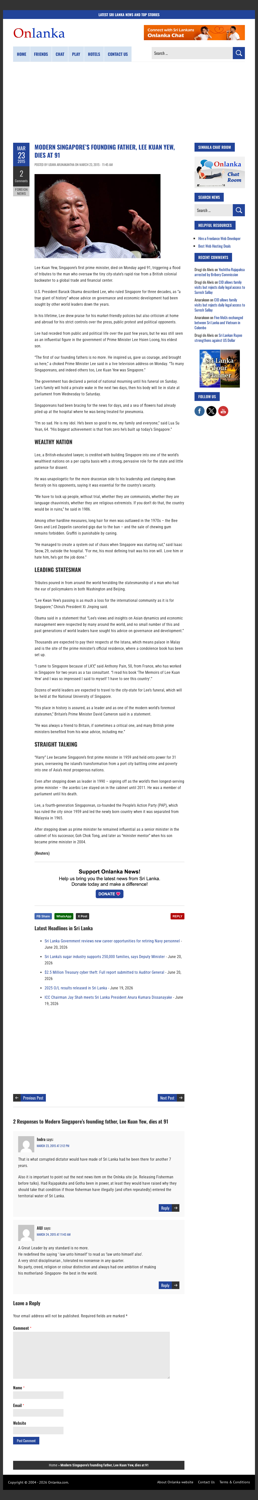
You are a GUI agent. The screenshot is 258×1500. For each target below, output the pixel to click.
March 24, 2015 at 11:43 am (54, 1234)
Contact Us (206, 1482)
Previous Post (33, 1098)
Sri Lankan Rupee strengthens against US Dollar (218, 337)
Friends (41, 54)
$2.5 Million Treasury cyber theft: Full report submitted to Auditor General (104, 972)
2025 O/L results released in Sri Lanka (76, 988)
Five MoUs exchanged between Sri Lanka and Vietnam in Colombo (219, 322)
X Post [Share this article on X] (82, 916)
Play (76, 54)
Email (18, 1405)
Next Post (167, 1098)
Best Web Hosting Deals (214, 246)
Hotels (94, 54)
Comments (21, 180)
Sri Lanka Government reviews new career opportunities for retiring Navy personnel (112, 941)
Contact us (118, 54)
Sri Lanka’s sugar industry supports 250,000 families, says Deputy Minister (105, 956)
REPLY (177, 916)
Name (18, 1388)
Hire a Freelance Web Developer (219, 238)
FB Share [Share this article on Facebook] (43, 916)
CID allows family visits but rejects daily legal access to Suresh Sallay (220, 287)
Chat (60, 54)
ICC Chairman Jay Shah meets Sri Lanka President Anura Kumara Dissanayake (108, 997)
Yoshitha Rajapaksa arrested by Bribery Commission (220, 272)
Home (21, 54)
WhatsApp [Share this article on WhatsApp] (63, 916)
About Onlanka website (175, 1482)
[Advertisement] (129, 102)
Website (19, 1423)
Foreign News (21, 191)
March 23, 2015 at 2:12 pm (53, 1146)
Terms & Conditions (234, 1482)
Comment (22, 1328)
